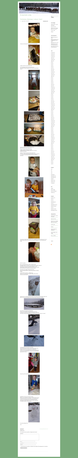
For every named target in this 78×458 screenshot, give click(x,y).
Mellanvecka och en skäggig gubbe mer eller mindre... (54, 222)
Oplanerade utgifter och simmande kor (54, 230)
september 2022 (53, 59)
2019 (51, 173)
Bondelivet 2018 (53, 180)
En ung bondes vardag (25, 15)
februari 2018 (52, 134)
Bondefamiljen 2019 (53, 177)
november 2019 (53, 105)
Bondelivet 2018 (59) (53, 206)
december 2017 (53, 137)
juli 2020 (52, 94)
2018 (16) (52, 203)
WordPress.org (52, 192)
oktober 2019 (52, 106)
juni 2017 (52, 145)
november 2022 (53, 56)
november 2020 (53, 88)
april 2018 (52, 131)
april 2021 (52, 81)
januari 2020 (52, 102)
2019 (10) (52, 207)
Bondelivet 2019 (53, 181)
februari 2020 (52, 101)
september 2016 (53, 158)
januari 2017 (52, 152)
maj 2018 (52, 130)
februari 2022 (52, 69)
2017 (51, 170)
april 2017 (52, 148)
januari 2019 (52, 119)
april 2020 (52, 98)
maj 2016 (52, 163)
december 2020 (53, 87)
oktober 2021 (52, 73)
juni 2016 (52, 162)
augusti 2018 (52, 126)
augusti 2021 (52, 76)
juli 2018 (52, 127)
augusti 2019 (52, 109)
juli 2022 (52, 62)
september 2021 (53, 74)
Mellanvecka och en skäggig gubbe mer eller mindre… (54, 40)
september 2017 (53, 141)
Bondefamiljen (53, 174)
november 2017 (53, 138)
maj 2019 (52, 113)
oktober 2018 (52, 123)
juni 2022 (52, 63)
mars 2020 (52, 99)
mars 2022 (52, 67)
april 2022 (52, 66)
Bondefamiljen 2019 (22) (54, 210)
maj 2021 (52, 80)
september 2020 (53, 91)
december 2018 (53, 120)
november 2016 (53, 155)
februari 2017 (52, 151)
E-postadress (22, 444)
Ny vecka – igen (53, 30)
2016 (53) (52, 199)
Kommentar (21, 433)
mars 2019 (52, 116)
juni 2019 (52, 112)
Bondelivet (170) (53, 197)
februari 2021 (52, 84)
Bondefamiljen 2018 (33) (54, 204)
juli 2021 (52, 77)
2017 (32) (52, 200)
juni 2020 (52, 95)
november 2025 (53, 52)
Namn (21, 442)
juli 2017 (52, 144)
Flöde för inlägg (53, 189)
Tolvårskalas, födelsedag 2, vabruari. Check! (31, 19)
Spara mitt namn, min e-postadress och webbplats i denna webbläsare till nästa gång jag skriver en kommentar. (34, 447)
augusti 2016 (52, 159)
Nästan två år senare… (53, 26)
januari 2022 (52, 70)
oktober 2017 (52, 140)
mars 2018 (52, 133)
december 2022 (53, 55)
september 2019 (53, 108)
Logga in (52, 188)
